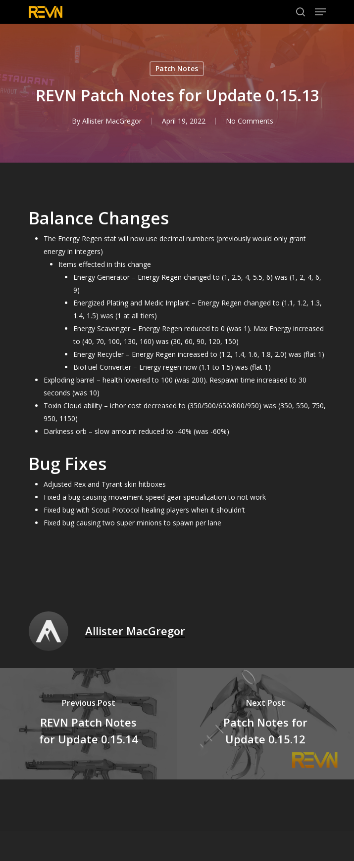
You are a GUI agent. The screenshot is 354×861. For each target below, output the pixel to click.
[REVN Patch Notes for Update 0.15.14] (88, 723)
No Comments (249, 121)
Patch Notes (176, 68)
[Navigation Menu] (320, 12)
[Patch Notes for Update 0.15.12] (265, 723)
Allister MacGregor (111, 121)
